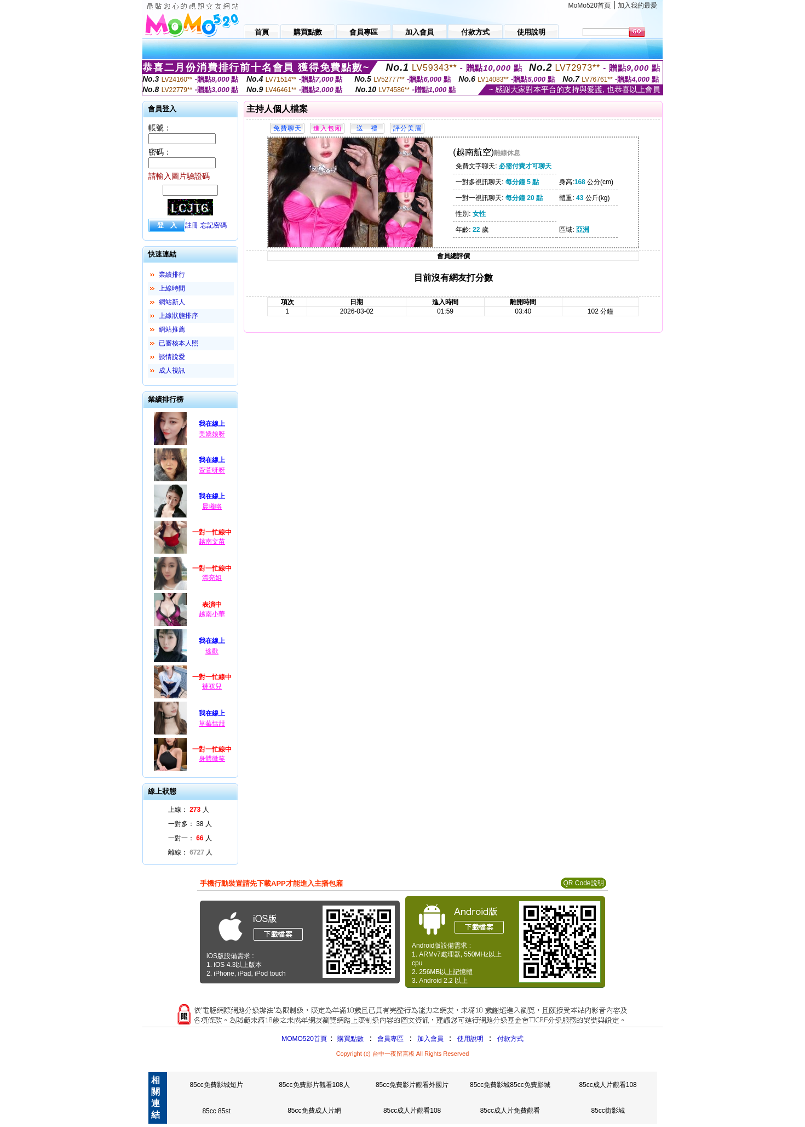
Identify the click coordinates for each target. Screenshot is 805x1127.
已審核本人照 (178, 343)
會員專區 (390, 1039)
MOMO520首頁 (304, 1039)
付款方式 (510, 1039)
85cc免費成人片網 (314, 1110)
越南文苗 (212, 541)
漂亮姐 (212, 578)
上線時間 (172, 288)
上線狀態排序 (178, 316)
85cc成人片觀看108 (607, 1085)
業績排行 (172, 274)
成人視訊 (172, 370)
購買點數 (350, 1039)
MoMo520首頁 (589, 5)
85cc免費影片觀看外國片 (412, 1085)
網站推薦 (172, 329)
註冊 (191, 225)
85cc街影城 (607, 1110)
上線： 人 (188, 809)
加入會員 (430, 1039)
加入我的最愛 (637, 5)
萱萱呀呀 (212, 470)
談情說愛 (172, 357)
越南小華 (212, 614)
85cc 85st (216, 1111)
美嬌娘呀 (212, 434)
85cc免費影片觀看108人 (314, 1085)
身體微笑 (212, 758)
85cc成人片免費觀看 (510, 1110)
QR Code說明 (583, 883)
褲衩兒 (212, 686)
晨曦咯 (212, 506)
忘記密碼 (213, 225)
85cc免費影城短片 (216, 1085)
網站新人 (172, 302)
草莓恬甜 (212, 723)
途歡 (212, 651)
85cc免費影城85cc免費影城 (510, 1085)
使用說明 (470, 1039)
